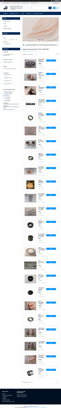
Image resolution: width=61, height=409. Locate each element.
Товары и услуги (14, 13)
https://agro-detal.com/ (9, 91)
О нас (22, 13)
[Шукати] (50, 8)
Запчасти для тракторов (7, 395)
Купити (51, 60)
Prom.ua (36, 406)
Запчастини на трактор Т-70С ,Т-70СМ (35, 44)
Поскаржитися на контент (32, 407)
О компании (4, 396)
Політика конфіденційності (42, 407)
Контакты (28, 13)
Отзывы (5, 26)
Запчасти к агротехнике (21, 394)
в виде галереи (56, 54)
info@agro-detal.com (8, 93)
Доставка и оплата (38, 13)
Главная (5, 13)
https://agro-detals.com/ (10, 109)
